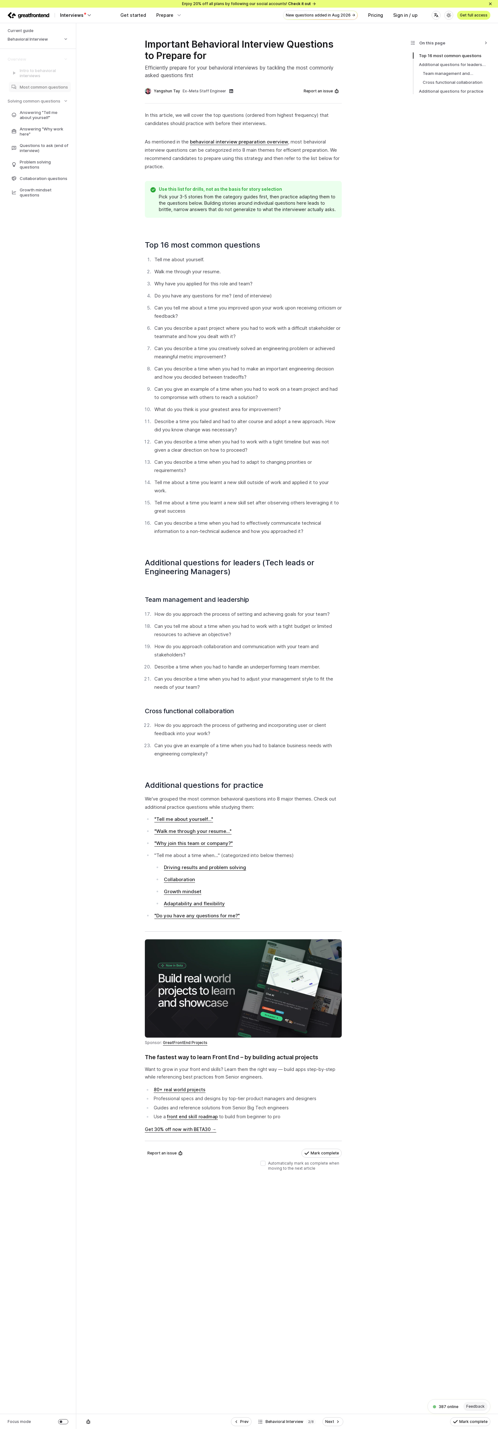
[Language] (436, 15)
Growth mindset (182, 891)
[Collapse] (485, 42)
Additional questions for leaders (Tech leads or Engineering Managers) (229, 567)
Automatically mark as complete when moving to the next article (303, 1166)
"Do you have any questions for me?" (197, 916)
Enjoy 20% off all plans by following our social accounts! (249, 3)
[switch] (63, 1421)
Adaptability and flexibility (194, 904)
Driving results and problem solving (205, 867)
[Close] (490, 3)
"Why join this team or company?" (193, 843)
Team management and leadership (200, 599)
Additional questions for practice (207, 785)
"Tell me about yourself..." (183, 819)
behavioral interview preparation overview (239, 142)
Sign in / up (405, 15)
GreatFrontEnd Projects (185, 1042)
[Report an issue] (88, 1421)
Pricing (375, 15)
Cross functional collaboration (192, 711)
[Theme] (448, 15)
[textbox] (243, 1099)
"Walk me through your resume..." (193, 831)
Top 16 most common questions (205, 244)
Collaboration (179, 879)
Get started (133, 15)
